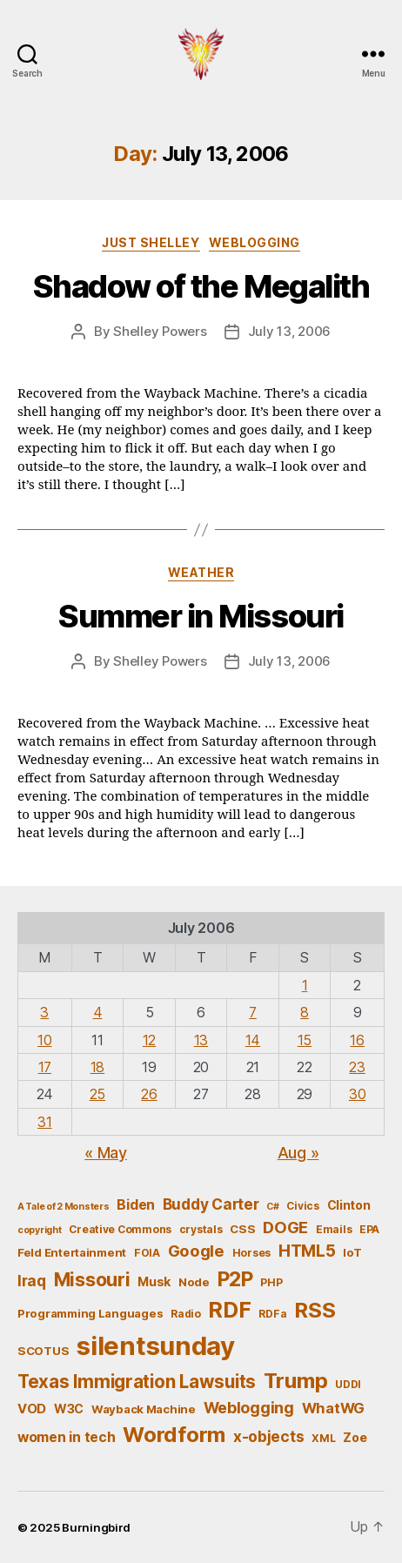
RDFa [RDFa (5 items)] (272, 1313)
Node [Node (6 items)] (194, 1282)
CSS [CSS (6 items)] (242, 1229)
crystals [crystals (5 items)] (201, 1229)
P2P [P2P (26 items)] (235, 1279)
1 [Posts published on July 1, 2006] (305, 985)
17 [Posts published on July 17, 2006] (44, 1067)
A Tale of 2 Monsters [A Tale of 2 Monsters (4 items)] (63, 1206)
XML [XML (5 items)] (323, 1438)
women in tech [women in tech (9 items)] (66, 1437)
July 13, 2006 (290, 331)
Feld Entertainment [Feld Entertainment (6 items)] (71, 1252)
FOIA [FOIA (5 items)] (147, 1252)
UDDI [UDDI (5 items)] (348, 1384)
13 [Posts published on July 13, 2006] (201, 1040)
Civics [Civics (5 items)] (302, 1205)
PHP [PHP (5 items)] (271, 1282)
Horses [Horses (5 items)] (251, 1252)
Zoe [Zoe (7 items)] (354, 1437)
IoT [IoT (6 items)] (352, 1252)
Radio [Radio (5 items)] (186, 1313)
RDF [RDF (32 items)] (229, 1310)
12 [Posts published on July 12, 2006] (149, 1040)
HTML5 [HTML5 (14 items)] (307, 1251)
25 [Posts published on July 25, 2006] (97, 1094)
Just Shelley (150, 242)
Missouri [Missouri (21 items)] (92, 1279)
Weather (201, 572)
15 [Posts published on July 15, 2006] (305, 1040)
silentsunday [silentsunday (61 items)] (156, 1346)
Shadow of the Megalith (201, 286)
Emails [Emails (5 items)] (334, 1229)
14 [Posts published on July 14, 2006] (252, 1040)
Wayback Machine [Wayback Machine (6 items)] (143, 1409)
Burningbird (96, 1527)
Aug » (298, 1153)
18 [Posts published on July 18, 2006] (97, 1067)
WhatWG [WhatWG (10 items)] (333, 1408)
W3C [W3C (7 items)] (69, 1408)
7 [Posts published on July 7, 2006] (253, 1012)
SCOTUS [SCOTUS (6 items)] (43, 1351)
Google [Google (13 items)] (196, 1250)
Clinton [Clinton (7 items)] (349, 1204)
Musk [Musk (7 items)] (154, 1281)
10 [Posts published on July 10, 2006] (44, 1040)
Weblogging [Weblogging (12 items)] (249, 1408)
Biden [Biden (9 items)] (136, 1205)
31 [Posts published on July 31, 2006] (44, 1121)
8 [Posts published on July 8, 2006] (304, 1012)
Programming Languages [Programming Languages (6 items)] (90, 1313)
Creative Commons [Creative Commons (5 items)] (120, 1229)
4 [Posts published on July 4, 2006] (98, 1012)
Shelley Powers (159, 331)
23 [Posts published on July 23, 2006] (357, 1067)
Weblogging (254, 242)
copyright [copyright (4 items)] (39, 1230)
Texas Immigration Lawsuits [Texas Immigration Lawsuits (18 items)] (136, 1381)
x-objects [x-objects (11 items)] (269, 1436)
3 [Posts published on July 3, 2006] (44, 1012)
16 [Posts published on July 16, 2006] (357, 1040)
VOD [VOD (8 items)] (31, 1409)
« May (105, 1153)
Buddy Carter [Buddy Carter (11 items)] (211, 1204)
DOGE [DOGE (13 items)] (285, 1227)
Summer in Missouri (200, 616)
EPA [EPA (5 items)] (369, 1229)
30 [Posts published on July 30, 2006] (357, 1094)
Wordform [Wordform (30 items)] (174, 1434)
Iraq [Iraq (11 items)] (31, 1280)
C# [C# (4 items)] (272, 1206)
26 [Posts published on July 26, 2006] (149, 1094)
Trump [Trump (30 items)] (296, 1380)
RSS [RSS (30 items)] (314, 1310)
